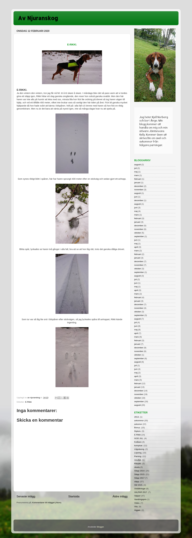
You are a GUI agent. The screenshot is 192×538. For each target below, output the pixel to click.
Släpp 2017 (139, 478)
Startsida (74, 496)
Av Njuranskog (38, 18)
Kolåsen (138, 442)
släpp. (137, 481)
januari (137, 182)
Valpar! (137, 496)
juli (135, 168)
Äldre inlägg (120, 496)
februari (137, 179)
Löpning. (138, 453)
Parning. (138, 456)
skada (137, 467)
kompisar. (138, 445)
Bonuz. (137, 427)
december (138, 186)
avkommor (139, 420)
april (136, 247)
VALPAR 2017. (141, 492)
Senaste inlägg (25, 496)
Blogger (100, 527)
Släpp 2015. (139, 474)
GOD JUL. (139, 438)
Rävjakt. (138, 463)
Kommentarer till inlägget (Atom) (46, 502)
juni (135, 197)
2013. (136, 417)
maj (136, 172)
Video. (137, 503)
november (138, 189)
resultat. (137, 460)
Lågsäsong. (139, 449)
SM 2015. (138, 485)
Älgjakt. (137, 510)
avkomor (138, 424)
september (139, 236)
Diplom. (137, 431)
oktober (137, 233)
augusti (137, 164)
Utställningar (140, 488)
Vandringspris (140, 499)
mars (136, 175)
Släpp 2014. (139, 471)
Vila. (136, 506)
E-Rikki (28, 402)
